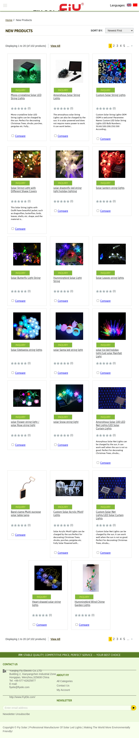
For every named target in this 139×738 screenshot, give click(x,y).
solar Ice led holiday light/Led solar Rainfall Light (109, 353)
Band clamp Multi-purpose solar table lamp (26, 513)
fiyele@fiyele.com (19, 687)
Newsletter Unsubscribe (16, 714)
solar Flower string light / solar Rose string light (25, 423)
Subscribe (133, 707)
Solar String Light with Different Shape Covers (24, 189)
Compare (20, 136)
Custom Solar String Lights (110, 95)
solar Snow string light (66, 421)
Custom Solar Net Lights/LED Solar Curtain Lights (110, 515)
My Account (63, 690)
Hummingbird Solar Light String (67, 279)
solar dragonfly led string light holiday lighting (67, 189)
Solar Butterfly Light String (25, 277)
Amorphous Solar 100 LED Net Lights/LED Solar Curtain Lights (110, 425)
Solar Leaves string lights (110, 277)
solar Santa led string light (68, 349)
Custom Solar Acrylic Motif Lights (68, 513)
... (128, 45)
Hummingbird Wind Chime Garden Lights (90, 603)
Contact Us (63, 685)
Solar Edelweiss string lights (26, 349)
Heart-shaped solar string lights (46, 603)
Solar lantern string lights (110, 187)
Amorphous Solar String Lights (66, 97)
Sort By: (97, 30)
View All (55, 45)
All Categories (65, 681)
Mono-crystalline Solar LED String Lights (26, 97)
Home (8, 20)
